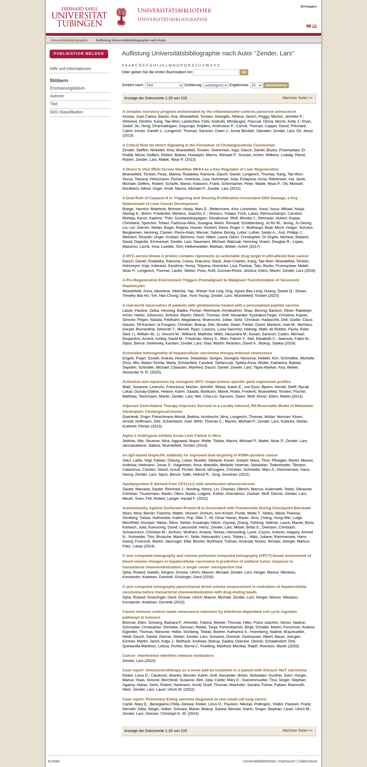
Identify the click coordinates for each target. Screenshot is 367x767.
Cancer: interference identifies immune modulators (168, 655)
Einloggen (309, 6)
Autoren (57, 96)
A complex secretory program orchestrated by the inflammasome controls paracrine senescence (209, 111)
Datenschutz (307, 761)
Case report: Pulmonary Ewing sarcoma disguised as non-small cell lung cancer (194, 699)
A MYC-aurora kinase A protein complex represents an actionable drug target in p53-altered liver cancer (215, 256)
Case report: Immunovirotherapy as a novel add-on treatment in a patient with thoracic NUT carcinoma (214, 670)
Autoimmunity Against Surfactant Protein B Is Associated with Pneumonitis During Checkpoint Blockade (216, 508)
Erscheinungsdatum (67, 88)
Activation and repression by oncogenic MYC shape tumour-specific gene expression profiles (206, 381)
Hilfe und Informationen (70, 68)
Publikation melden (79, 53)
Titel (53, 104)
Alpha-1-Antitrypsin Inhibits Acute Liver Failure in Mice (171, 435)
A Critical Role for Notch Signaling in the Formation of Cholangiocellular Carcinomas (198, 145)
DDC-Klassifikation (66, 112)
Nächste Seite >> (298, 98)
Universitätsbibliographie (69, 40)
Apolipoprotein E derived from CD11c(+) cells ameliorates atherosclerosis (188, 484)
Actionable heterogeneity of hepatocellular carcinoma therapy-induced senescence (197, 353)
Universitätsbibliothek (259, 761)
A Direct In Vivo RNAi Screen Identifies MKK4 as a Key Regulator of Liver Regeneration (200, 169)
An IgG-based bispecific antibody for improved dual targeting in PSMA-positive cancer (200, 455)
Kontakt (54, 761)
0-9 (124, 65)
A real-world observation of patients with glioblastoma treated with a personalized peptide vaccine (210, 305)
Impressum (287, 761)
